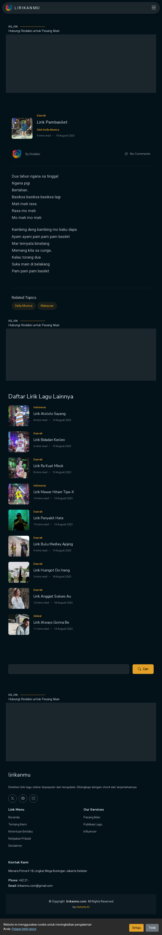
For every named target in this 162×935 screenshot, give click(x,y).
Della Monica (23, 306)
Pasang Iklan (92, 817)
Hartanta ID (83, 906)
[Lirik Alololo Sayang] (18, 415)
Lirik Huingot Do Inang (51, 570)
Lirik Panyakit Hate (48, 518)
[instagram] (33, 798)
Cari (143, 669)
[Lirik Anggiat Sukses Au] (18, 598)
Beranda (14, 817)
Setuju (136, 927)
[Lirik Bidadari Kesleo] (18, 441)
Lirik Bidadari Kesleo (49, 439)
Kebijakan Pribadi (19, 838)
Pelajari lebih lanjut (24, 929)
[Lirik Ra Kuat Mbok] (18, 468)
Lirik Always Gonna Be (51, 622)
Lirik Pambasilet (52, 122)
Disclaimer (15, 845)
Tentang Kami (17, 824)
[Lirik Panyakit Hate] (18, 520)
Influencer (90, 831)
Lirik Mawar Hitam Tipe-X (53, 492)
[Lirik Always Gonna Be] (18, 624)
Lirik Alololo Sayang (49, 413)
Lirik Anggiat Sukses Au (52, 596)
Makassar (47, 306)
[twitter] (12, 798)
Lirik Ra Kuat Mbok (48, 466)
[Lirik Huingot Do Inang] (18, 572)
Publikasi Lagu (93, 824)
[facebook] (23, 798)
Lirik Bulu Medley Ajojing (53, 544)
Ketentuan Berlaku (20, 831)
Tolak (152, 927)
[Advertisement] (81, 63)
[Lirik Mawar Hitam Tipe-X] (18, 494)
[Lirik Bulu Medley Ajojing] (18, 546)
